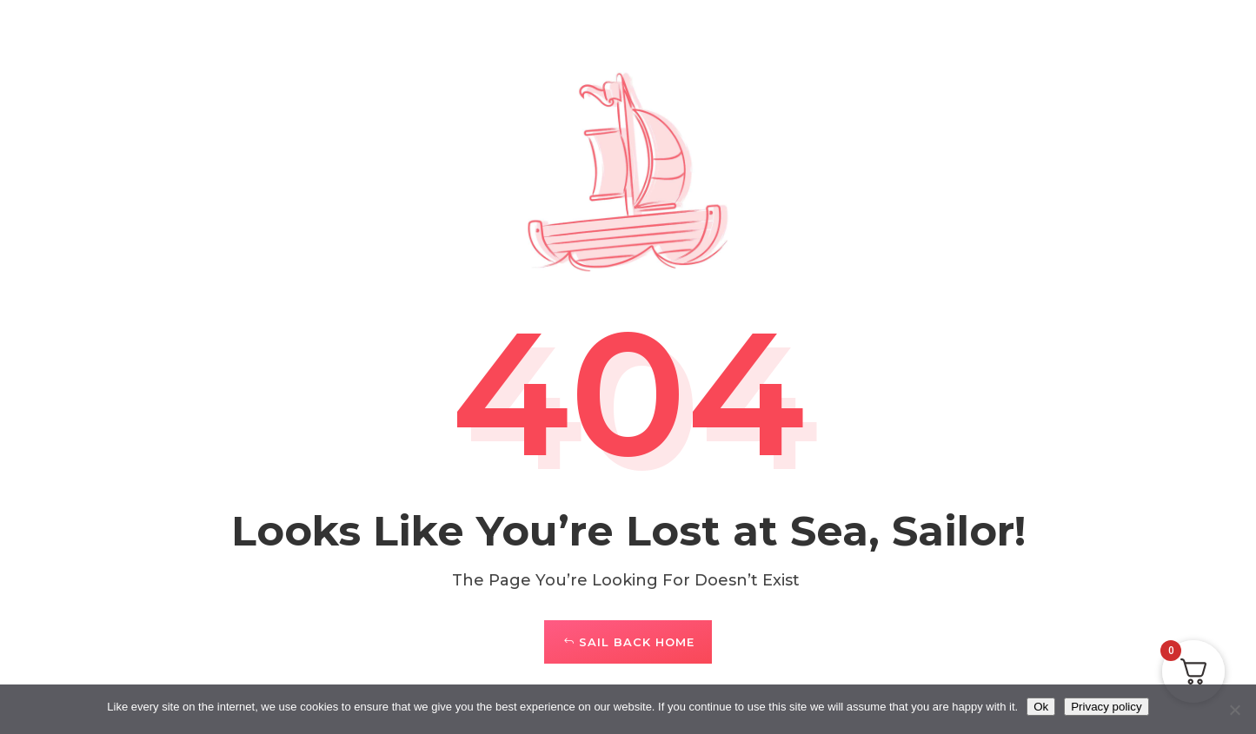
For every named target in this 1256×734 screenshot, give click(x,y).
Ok (1040, 706)
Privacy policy (1106, 706)
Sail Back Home (636, 642)
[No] (1234, 709)
